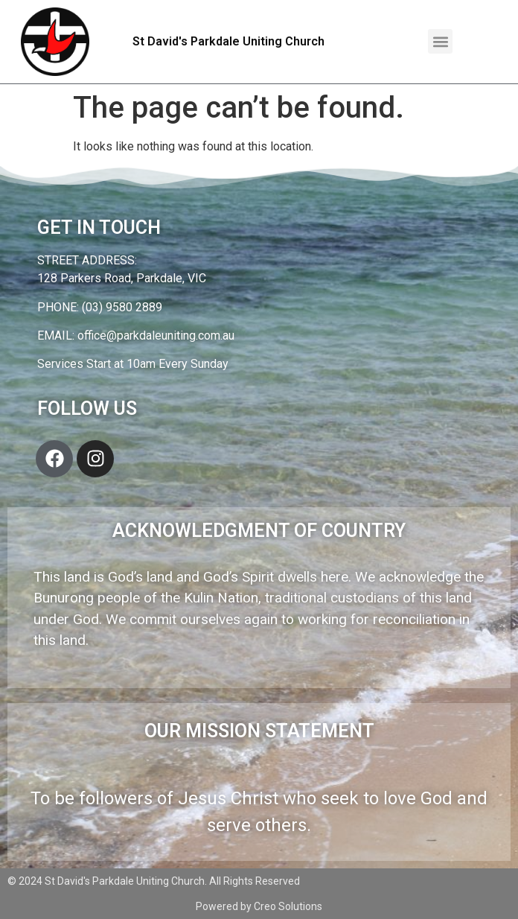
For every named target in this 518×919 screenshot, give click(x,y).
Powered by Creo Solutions (259, 906)
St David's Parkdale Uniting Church (228, 41)
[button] (440, 41)
